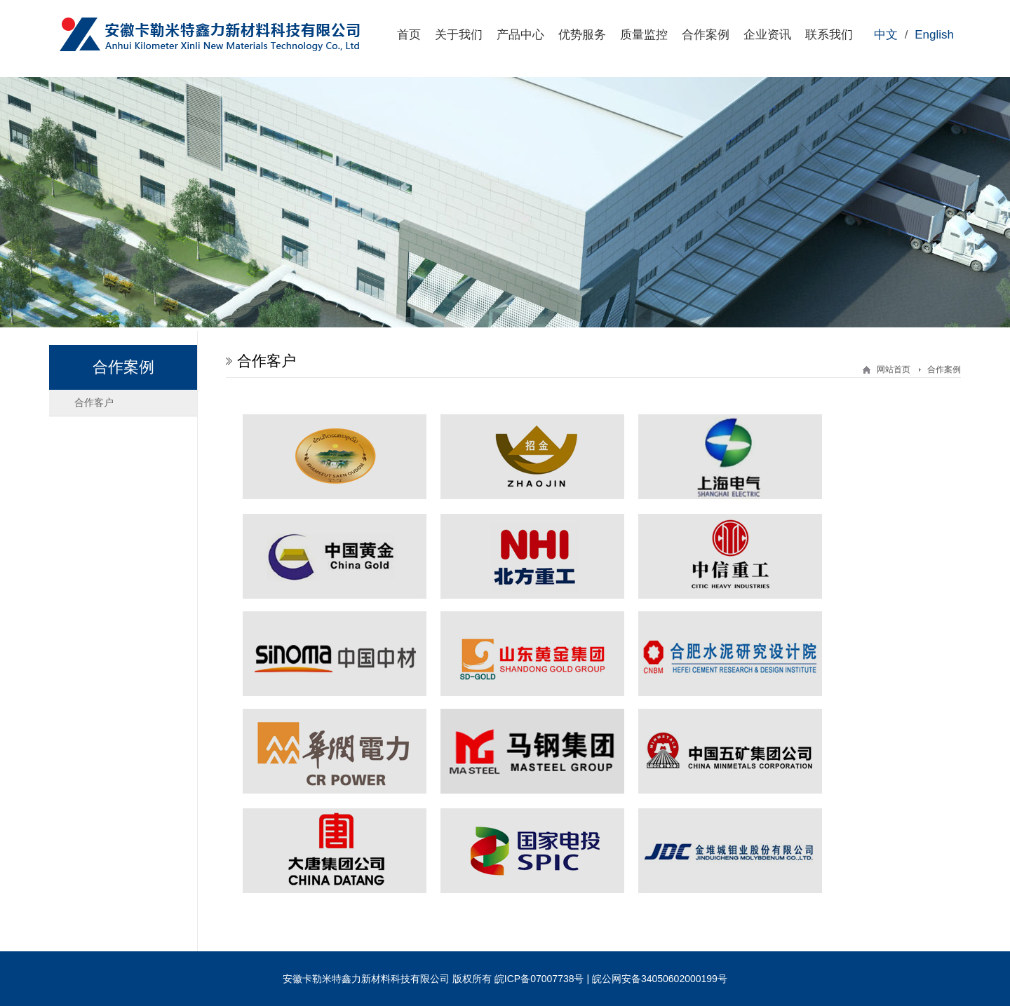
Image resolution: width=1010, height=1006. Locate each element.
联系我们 (829, 34)
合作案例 (705, 34)
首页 (409, 34)
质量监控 (644, 34)
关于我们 (459, 34)
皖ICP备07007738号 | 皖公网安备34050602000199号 (610, 978)
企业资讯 (767, 34)
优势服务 (582, 34)
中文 (886, 34)
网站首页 (893, 369)
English (934, 34)
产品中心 (520, 34)
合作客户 (94, 402)
